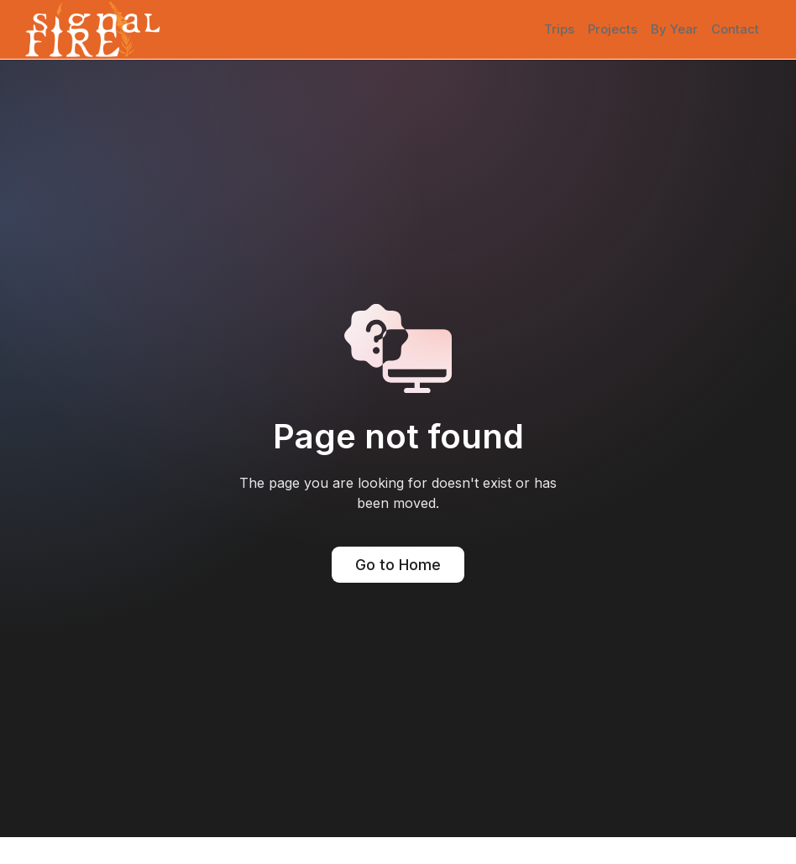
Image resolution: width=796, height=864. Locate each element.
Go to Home (398, 564)
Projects (612, 29)
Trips (559, 29)
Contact (735, 29)
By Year (674, 29)
